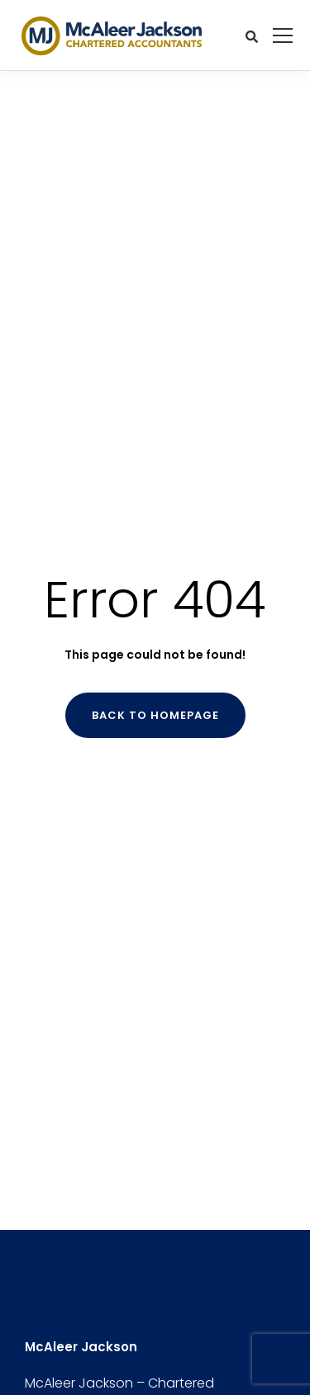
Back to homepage (155, 715)
